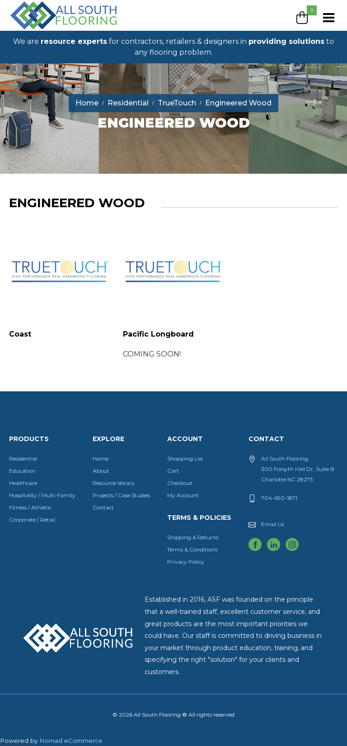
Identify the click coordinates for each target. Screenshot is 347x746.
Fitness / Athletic (30, 507)
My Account (183, 495)
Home (100, 458)
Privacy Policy (185, 561)
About (101, 470)
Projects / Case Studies (121, 495)
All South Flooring (42, 30)
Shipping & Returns (192, 537)
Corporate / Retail (32, 519)
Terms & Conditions (192, 549)
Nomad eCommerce (71, 740)
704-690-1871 (279, 497)
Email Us (272, 524)
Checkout (179, 483)
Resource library (114, 483)
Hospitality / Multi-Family (42, 495)
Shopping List (185, 458)
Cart (173, 470)
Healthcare (23, 483)
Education (22, 470)
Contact (103, 507)
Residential (23, 458)
